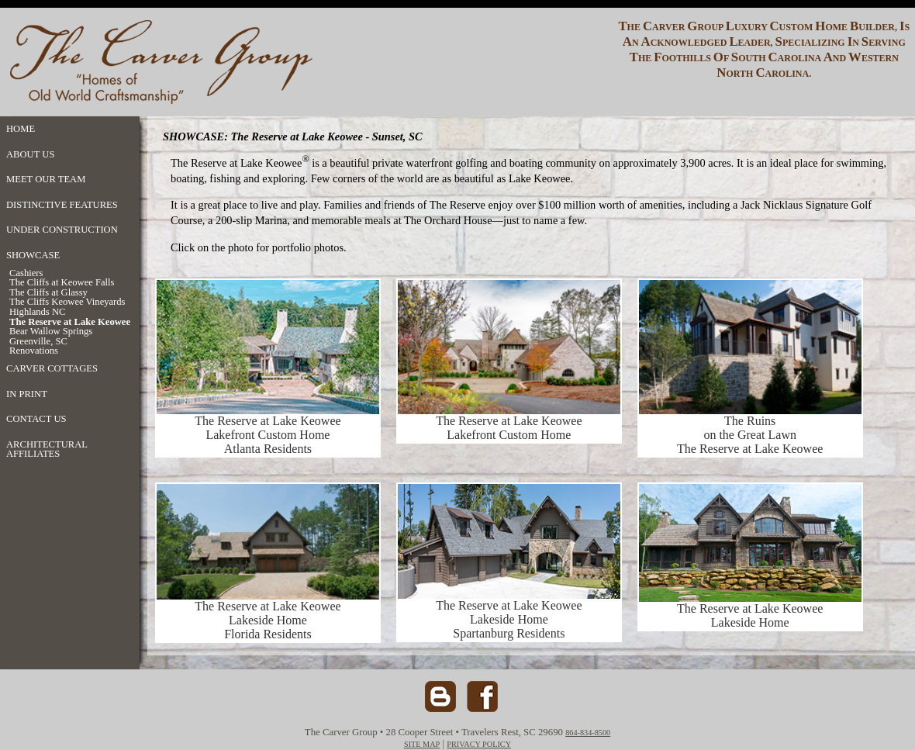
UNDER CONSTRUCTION (62, 229)
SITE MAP (422, 744)
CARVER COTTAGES (52, 368)
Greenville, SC (38, 342)
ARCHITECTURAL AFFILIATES (46, 449)
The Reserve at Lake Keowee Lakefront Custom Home (509, 422)
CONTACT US (36, 418)
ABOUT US (30, 154)
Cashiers (26, 273)
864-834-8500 (587, 732)
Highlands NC (37, 312)
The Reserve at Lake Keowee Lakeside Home (750, 615)
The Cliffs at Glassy (48, 293)
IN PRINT (26, 394)
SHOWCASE (33, 255)
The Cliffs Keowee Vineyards (67, 302)
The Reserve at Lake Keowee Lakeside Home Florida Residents (267, 620)
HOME (20, 128)
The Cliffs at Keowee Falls (61, 283)
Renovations (33, 351)
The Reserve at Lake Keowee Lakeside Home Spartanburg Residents (509, 614)
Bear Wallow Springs (50, 332)
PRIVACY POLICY (479, 744)
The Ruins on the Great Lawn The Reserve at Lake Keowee (750, 434)
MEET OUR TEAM (45, 179)
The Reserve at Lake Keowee (69, 322)
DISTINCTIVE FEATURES (62, 204)
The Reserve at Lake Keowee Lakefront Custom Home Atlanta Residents (268, 429)
